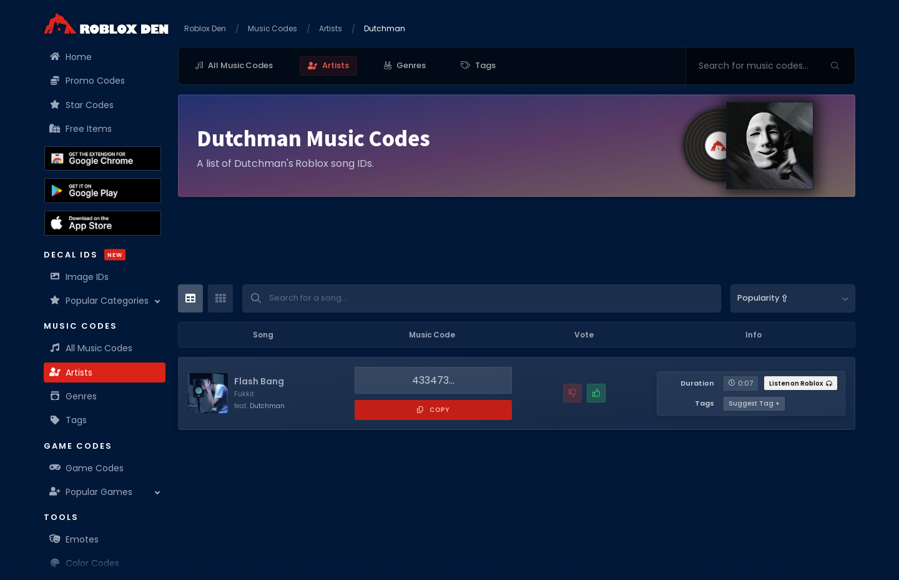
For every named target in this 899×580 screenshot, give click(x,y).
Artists (71, 372)
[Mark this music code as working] (596, 393)
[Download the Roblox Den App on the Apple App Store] (103, 223)
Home (71, 57)
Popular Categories (99, 300)
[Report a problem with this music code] (572, 393)
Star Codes (82, 105)
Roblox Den (205, 28)
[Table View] (190, 298)
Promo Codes (87, 80)
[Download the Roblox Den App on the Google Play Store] (103, 191)
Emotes (74, 539)
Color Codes (84, 563)
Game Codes (87, 468)
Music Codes (273, 28)
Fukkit (244, 394)
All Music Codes (91, 348)
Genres (73, 396)
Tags (68, 420)
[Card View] (220, 298)
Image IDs (79, 277)
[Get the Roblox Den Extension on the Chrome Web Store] (103, 159)
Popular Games (91, 492)
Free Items (81, 128)
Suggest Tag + (754, 403)
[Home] (106, 23)
